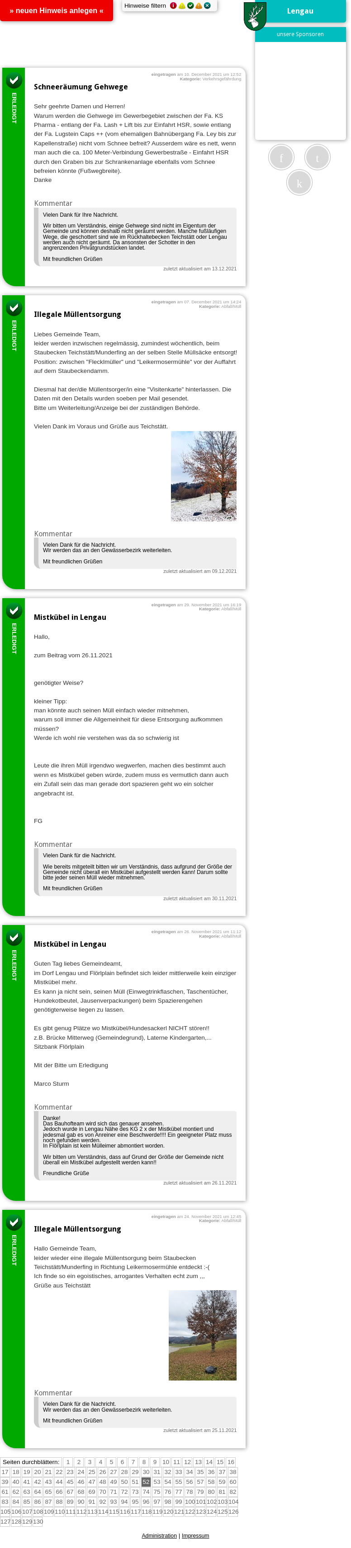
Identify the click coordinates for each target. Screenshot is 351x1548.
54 (167, 1481)
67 (69, 1491)
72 (124, 1491)
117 (136, 1511)
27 (113, 1472)
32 (167, 1472)
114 (103, 1511)
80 (211, 1491)
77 (178, 1491)
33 (178, 1472)
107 (27, 1511)
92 (102, 1501)
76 (167, 1491)
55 (178, 1481)
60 (232, 1481)
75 (156, 1491)
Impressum (195, 1536)
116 (125, 1511)
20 (37, 1472)
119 (157, 1511)
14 (209, 1462)
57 (200, 1481)
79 (200, 1491)
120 (168, 1511)
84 (15, 1501)
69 (91, 1491)
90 (80, 1501)
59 (221, 1481)
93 (113, 1501)
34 (189, 1472)
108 (38, 1511)
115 (114, 1511)
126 (233, 1511)
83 (4, 1501)
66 (59, 1491)
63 (26, 1491)
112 (81, 1511)
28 (124, 1472)
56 (189, 1481)
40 (15, 1481)
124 (212, 1511)
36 (211, 1472)
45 (69, 1481)
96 (145, 1501)
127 (5, 1521)
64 (37, 1491)
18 (15, 1472)
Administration (159, 1536)
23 (69, 1472)
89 (69, 1501)
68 (80, 1491)
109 (49, 1511)
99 (178, 1501)
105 (5, 1511)
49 (113, 1481)
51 (135, 1481)
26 (102, 1472)
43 (48, 1481)
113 (92, 1511)
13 (198, 1462)
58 (211, 1481)
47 (91, 1481)
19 (26, 1472)
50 (124, 1481)
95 (135, 1501)
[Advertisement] (304, 91)
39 (4, 1481)
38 (232, 1472)
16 (231, 1462)
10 (165, 1462)
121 (179, 1511)
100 (190, 1501)
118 (147, 1511)
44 (59, 1481)
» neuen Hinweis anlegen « (56, 10)
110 (60, 1511)
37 (221, 1472)
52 (145, 1481)
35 (200, 1472)
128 (16, 1521)
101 (201, 1501)
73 (135, 1491)
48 (102, 1481)
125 (223, 1511)
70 (102, 1491)
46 (80, 1481)
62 (15, 1491)
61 (4, 1491)
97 (156, 1501)
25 (91, 1472)
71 (113, 1491)
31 (156, 1472)
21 (48, 1472)
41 (26, 1481)
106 (16, 1511)
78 (189, 1491)
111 (71, 1511)
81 (221, 1491)
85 (26, 1501)
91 (91, 1501)
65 (48, 1491)
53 (156, 1481)
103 (223, 1501)
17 (4, 1472)
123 (201, 1511)
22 (59, 1472)
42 (37, 1481)
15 (220, 1462)
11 (176, 1462)
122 (190, 1511)
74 (145, 1491)
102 (212, 1501)
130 (38, 1521)
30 (145, 1472)
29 (135, 1472)
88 (59, 1501)
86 (37, 1501)
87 (48, 1501)
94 (124, 1501)
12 (187, 1462)
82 (232, 1491)
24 (80, 1472)
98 (167, 1501)
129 (27, 1521)
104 (233, 1501)
